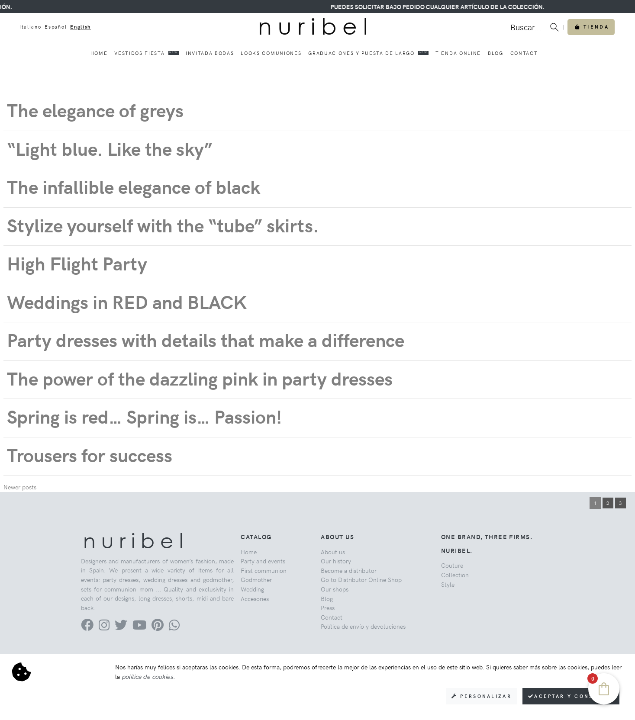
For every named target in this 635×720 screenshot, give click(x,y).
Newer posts (19, 486)
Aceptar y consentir (571, 696)
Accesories (255, 598)
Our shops (334, 589)
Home (99, 53)
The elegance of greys (95, 109)
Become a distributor (349, 570)
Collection (455, 574)
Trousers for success (89, 454)
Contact (524, 53)
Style (447, 584)
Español (56, 26)
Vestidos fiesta (146, 52)
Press (328, 607)
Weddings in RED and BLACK (127, 301)
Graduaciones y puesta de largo (368, 52)
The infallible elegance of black (133, 186)
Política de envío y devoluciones (363, 626)
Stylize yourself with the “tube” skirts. (163, 225)
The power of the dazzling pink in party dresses (200, 378)
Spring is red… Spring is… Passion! (144, 416)
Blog (495, 53)
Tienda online (458, 53)
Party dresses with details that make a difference (205, 339)
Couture (452, 565)
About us (333, 551)
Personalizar (481, 696)
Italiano (30, 26)
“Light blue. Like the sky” (112, 148)
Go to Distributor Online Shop (361, 579)
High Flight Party (77, 263)
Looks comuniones (271, 53)
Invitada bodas (210, 53)
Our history (336, 560)
